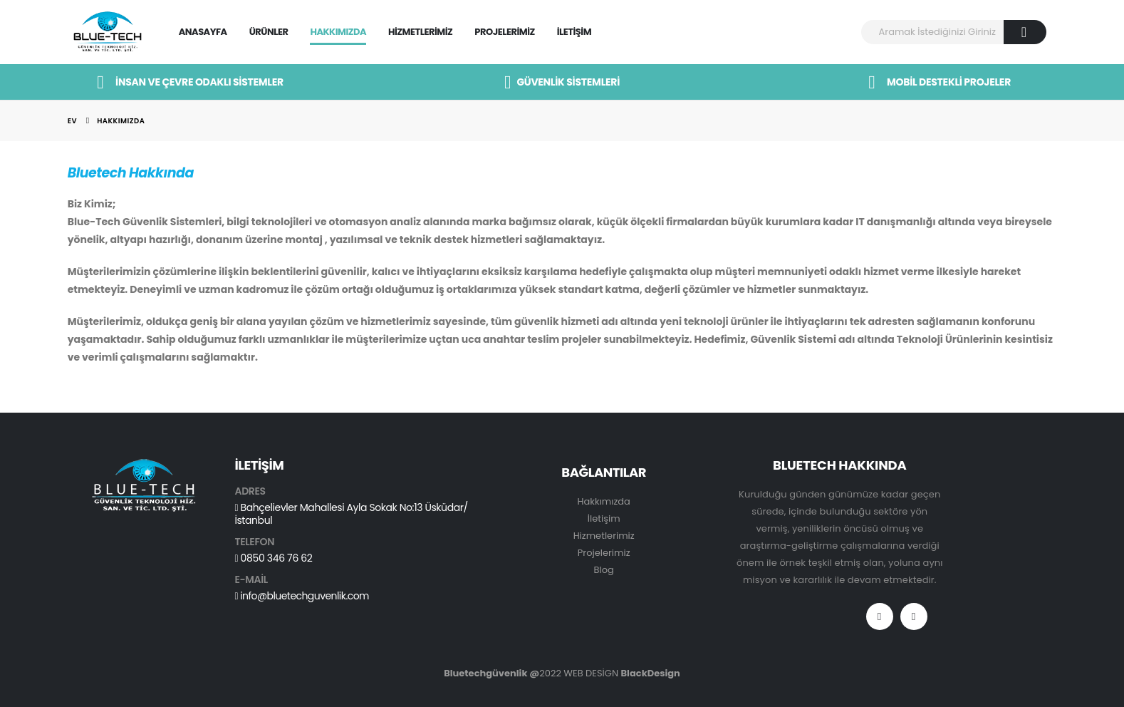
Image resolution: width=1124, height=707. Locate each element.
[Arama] (1025, 32)
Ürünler (268, 31)
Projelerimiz (504, 31)
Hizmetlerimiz (420, 31)
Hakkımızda (338, 31)
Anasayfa (203, 31)
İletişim (574, 31)
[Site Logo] (107, 32)
